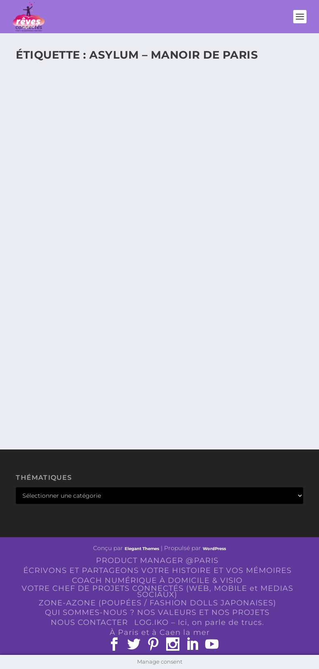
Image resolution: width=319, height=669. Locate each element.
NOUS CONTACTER (89, 622)
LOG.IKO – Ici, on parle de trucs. (199, 622)
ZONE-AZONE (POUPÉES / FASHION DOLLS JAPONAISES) (157, 602)
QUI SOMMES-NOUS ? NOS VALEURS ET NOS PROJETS (157, 612)
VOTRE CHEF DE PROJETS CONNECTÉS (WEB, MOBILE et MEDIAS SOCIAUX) (157, 591)
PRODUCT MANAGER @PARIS (157, 560)
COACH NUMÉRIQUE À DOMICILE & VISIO (157, 580)
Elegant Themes (142, 548)
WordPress (214, 548)
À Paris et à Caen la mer (160, 632)
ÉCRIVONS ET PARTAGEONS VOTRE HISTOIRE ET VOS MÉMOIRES (157, 570)
